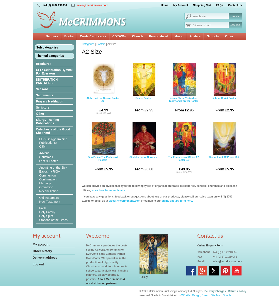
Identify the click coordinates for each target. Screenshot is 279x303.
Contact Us (235, 5)
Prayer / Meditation (49, 101)
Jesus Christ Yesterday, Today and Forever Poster (184, 89)
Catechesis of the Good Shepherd (53, 131)
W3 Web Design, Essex (195, 295)
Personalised (158, 36)
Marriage (45, 183)
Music (178, 36)
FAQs (219, 5)
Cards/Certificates (93, 36)
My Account (180, 5)
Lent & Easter (48, 161)
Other (229, 36)
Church (137, 36)
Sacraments (44, 95)
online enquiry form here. (177, 200)
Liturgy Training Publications (47, 121)
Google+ (228, 295)
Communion (47, 175)
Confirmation (47, 179)
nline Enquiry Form (211, 245)
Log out (38, 264)
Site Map (216, 295)
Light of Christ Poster (224, 89)
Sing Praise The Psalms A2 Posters (103, 148)
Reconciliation (48, 191)
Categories (88, 44)
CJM (42, 146)
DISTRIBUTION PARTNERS (47, 81)
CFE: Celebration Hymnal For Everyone (54, 71)
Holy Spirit (46, 216)
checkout (235, 25)
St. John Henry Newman (143, 148)
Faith (42, 208)
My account (41, 244)
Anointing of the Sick (53, 167)
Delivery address (45, 257)
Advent (44, 153)
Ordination (46, 187)
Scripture (42, 107)
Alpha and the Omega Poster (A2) (103, 89)
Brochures (43, 64)
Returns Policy (237, 291)
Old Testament (49, 197)
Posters (195, 36)
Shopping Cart (202, 5)
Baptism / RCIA (49, 171)
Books (69, 36)
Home (164, 5)
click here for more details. (108, 190)
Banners (52, 36)
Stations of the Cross (53, 220)
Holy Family (47, 212)
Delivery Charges (215, 291)
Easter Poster (143, 89)
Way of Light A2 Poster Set (224, 148)
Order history (42, 251)
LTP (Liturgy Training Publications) (53, 140)
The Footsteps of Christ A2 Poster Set (184, 148)
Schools (213, 36)
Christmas (46, 157)
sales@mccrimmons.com (92, 5)
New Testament (49, 201)
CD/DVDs (119, 36)
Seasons (42, 89)
